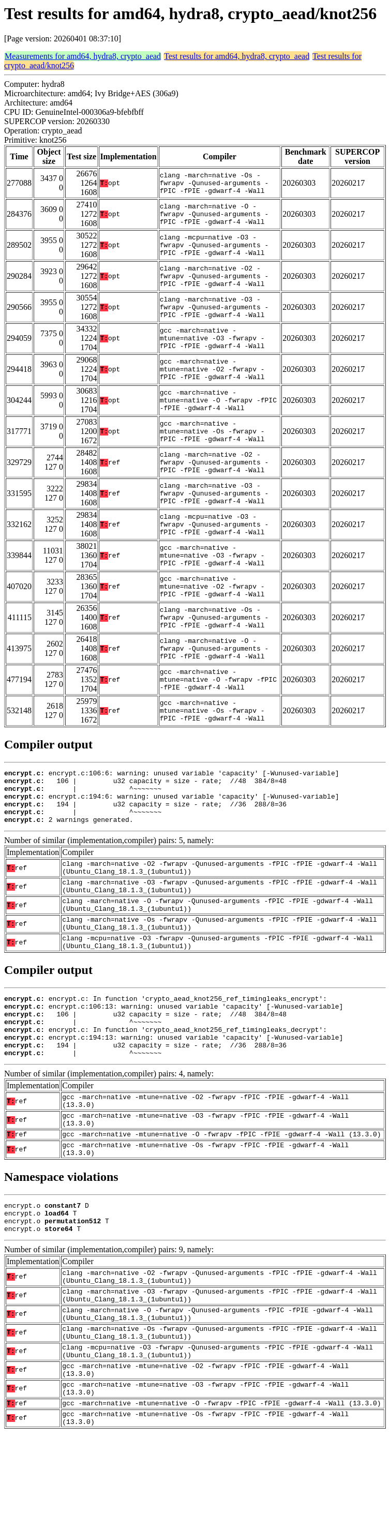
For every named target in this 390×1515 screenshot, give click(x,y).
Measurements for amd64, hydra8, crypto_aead (83, 56)
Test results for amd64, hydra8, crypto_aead (236, 56)
